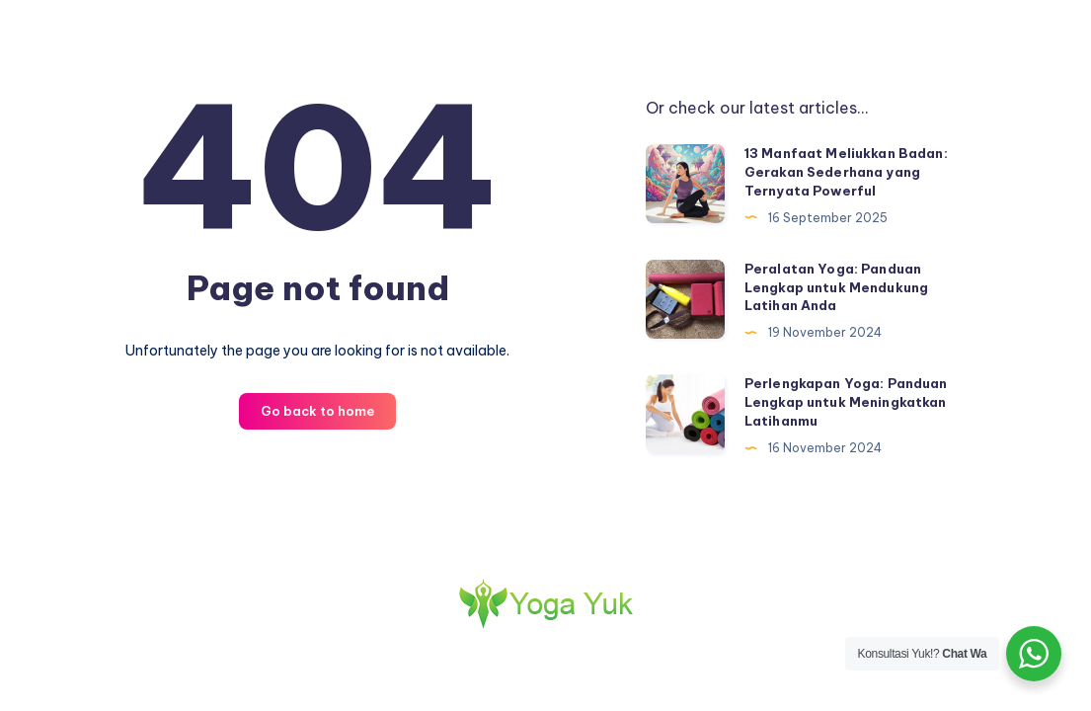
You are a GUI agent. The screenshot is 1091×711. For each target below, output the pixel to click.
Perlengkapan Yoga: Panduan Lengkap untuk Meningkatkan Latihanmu (846, 402)
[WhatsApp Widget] (1033, 653)
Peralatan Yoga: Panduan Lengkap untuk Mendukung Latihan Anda (836, 287)
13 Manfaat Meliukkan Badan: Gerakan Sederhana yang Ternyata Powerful (846, 171)
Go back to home (317, 411)
